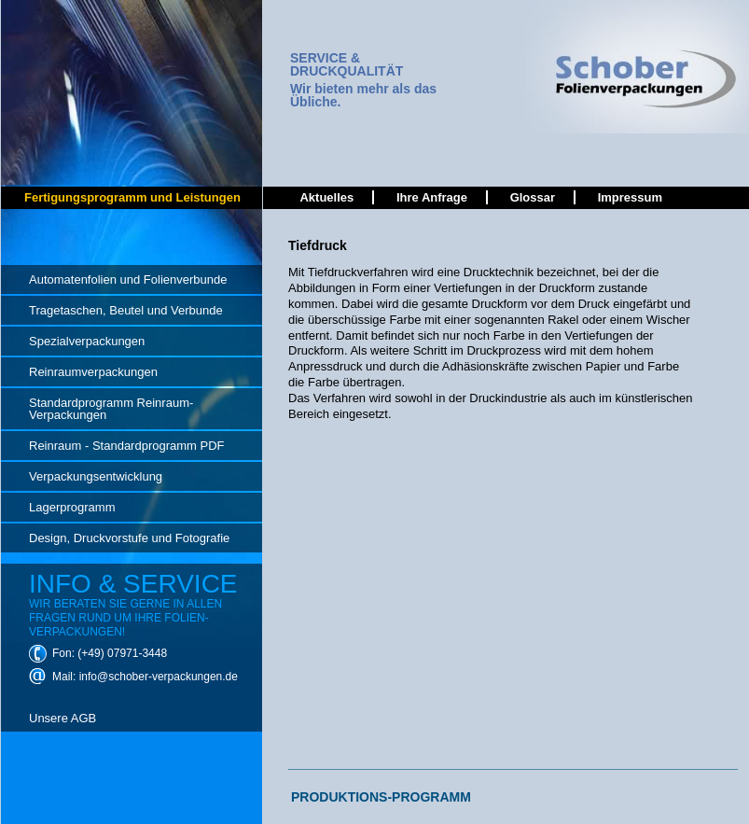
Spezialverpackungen (87, 341)
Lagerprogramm (72, 507)
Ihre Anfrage (431, 197)
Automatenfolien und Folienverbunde (128, 279)
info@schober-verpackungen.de (158, 676)
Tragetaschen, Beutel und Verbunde (126, 310)
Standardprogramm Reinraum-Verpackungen (111, 409)
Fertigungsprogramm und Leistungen (132, 197)
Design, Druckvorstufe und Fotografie (129, 538)
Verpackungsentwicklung (95, 476)
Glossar (532, 197)
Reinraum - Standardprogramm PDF (127, 446)
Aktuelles (326, 197)
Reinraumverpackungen (93, 372)
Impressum (630, 197)
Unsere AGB (62, 718)
